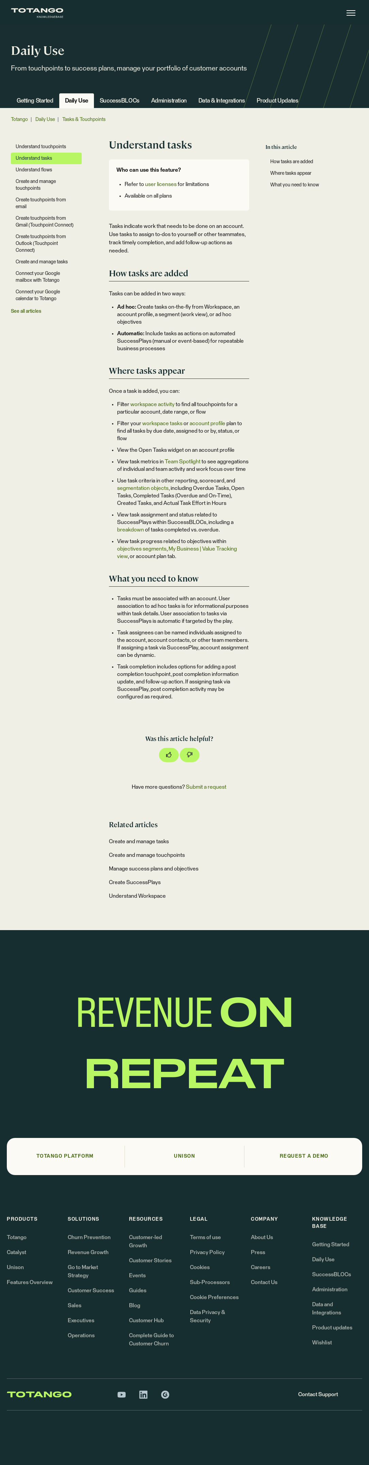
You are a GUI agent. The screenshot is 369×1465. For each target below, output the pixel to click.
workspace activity (152, 404)
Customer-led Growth (145, 1241)
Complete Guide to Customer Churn (151, 1339)
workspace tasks (162, 423)
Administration (169, 101)
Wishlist (322, 1342)
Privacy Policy (207, 1252)
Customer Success (91, 1290)
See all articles (26, 311)
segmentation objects (143, 488)
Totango (19, 119)
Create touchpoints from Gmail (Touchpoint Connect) (45, 222)
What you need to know (294, 185)
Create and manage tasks (139, 841)
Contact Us (264, 1282)
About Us (262, 1237)
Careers (260, 1267)
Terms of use (205, 1237)
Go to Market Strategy (83, 1271)
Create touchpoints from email (41, 203)
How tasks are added (291, 161)
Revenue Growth (88, 1252)
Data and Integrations (326, 1308)
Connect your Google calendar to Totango (38, 295)
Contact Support (318, 1394)
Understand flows (34, 170)
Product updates (332, 1327)
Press (258, 1252)
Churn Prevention (89, 1237)
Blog (134, 1305)
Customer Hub (146, 1320)
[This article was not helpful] (189, 755)
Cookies (200, 1267)
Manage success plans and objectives (153, 869)
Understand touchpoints (41, 146)
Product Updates (278, 101)
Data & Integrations (221, 101)
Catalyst (16, 1252)
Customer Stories (150, 1260)
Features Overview (30, 1282)
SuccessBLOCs (120, 101)
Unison (15, 1267)
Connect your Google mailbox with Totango (38, 277)
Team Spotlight (182, 461)
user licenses (161, 184)
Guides (137, 1290)
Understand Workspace (137, 896)
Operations (81, 1335)
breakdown (130, 530)
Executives (81, 1320)
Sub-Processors (210, 1282)
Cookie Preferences (214, 1297)
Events (137, 1275)
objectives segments (141, 549)
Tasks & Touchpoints (84, 119)
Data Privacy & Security (207, 1316)
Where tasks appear (290, 173)
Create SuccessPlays (135, 882)
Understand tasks (34, 158)
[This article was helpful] (169, 755)
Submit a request (206, 787)
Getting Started (35, 101)
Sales (74, 1305)
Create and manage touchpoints (147, 855)
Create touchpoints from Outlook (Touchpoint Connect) (41, 243)
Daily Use (76, 101)
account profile (207, 423)
